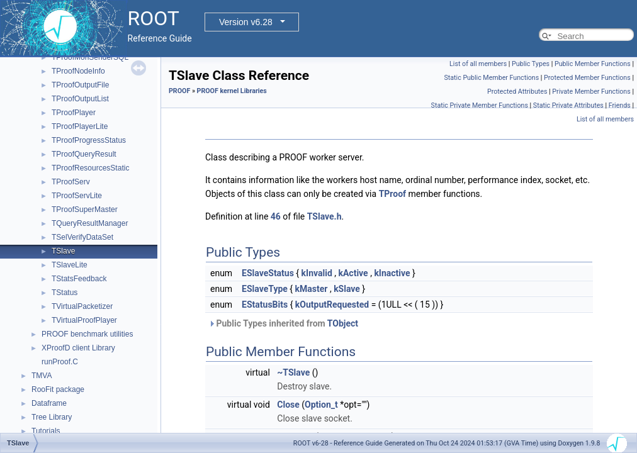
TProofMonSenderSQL (90, 57)
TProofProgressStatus (89, 140)
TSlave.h (324, 216)
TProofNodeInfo (78, 71)
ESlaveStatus (268, 273)
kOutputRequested (332, 304)
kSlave (347, 289)
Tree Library (51, 417)
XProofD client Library (78, 348)
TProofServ (71, 181)
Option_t (321, 405)
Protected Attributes (517, 91)
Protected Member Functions (587, 78)
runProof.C (60, 361)
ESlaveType (265, 289)
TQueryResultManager (90, 223)
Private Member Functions (591, 91)
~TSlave (293, 372)
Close (288, 405)
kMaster (311, 289)
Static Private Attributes (568, 105)
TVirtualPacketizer (82, 306)
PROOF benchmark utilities (87, 334)
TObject (342, 323)
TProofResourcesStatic (90, 168)
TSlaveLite (69, 264)
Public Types (531, 64)
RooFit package (57, 389)
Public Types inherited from (283, 323)
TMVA (41, 375)
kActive (353, 273)
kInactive (392, 273)
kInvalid (317, 273)
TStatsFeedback (79, 278)
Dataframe (49, 403)
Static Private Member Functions (479, 105)
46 (276, 216)
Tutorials (45, 431)
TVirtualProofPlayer (84, 320)
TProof (392, 194)
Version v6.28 (246, 22)
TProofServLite (77, 195)
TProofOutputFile (80, 85)
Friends (620, 105)
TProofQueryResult (84, 154)
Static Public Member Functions (491, 78)
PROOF (179, 91)
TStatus (64, 292)
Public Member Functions (593, 64)
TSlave (63, 251)
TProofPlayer (74, 112)
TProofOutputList (80, 98)
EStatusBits (265, 304)
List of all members (478, 64)
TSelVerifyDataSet (82, 237)
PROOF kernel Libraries (232, 91)
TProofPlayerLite (80, 126)
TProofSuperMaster (85, 209)
